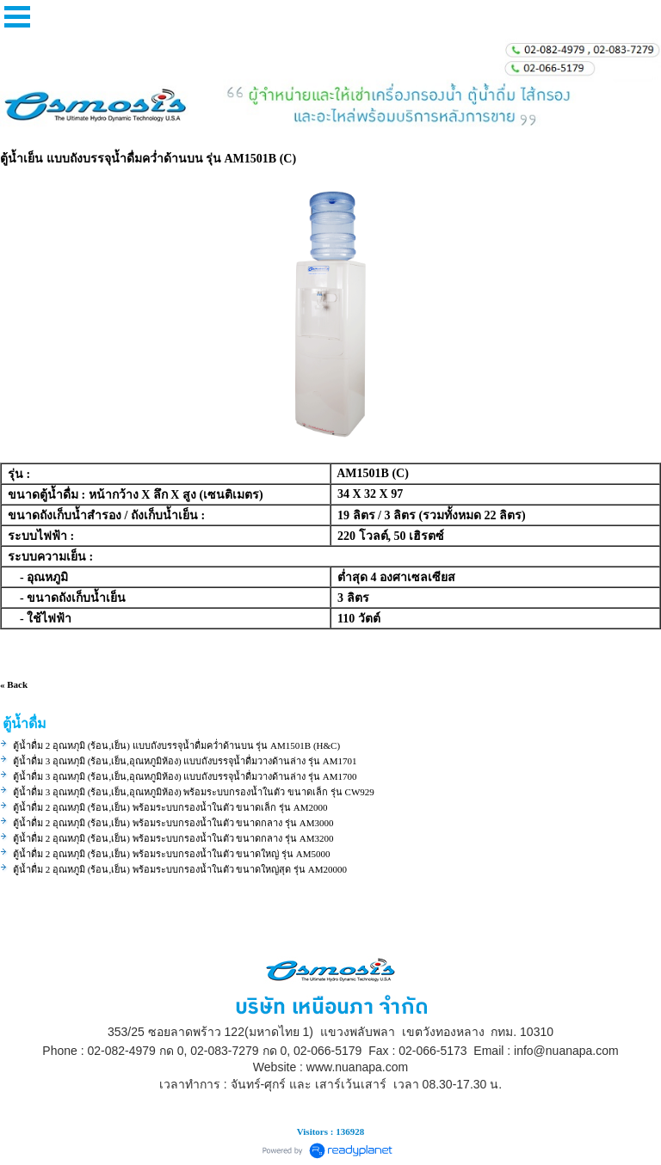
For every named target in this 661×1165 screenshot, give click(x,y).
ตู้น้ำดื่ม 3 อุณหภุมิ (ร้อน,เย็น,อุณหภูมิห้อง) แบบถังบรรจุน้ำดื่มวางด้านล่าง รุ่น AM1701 (185, 761)
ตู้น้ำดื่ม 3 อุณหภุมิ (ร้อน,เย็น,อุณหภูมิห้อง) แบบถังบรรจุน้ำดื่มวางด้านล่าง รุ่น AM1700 (185, 776)
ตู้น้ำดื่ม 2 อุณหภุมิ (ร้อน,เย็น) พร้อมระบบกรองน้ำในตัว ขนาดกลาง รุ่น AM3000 (173, 823)
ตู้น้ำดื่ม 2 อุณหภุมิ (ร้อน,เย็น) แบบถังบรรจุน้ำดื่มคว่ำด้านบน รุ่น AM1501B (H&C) (176, 745)
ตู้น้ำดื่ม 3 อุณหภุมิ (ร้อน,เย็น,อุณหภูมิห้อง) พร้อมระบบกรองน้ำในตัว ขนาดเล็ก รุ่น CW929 (193, 792)
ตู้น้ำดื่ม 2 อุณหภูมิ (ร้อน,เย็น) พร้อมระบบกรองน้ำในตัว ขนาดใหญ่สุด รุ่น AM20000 (180, 869)
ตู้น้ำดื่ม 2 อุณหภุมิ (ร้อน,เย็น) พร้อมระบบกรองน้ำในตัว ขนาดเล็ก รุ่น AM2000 (170, 807)
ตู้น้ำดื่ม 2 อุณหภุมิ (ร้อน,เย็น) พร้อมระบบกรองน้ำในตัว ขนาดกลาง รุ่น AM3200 (173, 838)
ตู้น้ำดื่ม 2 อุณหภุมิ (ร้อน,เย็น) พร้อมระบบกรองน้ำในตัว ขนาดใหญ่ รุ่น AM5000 (171, 854)
